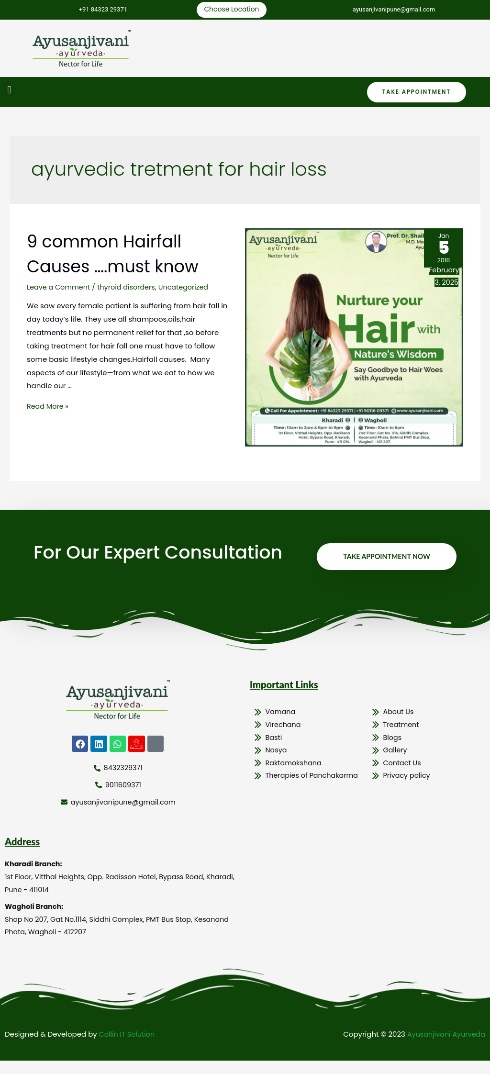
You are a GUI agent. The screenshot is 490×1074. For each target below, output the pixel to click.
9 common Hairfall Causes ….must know (125, 254)
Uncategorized (190, 288)
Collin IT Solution (128, 1048)
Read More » (48, 408)
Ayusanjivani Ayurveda (444, 1048)
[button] (9, 91)
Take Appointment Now (384, 562)
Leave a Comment (60, 288)
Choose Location (230, 10)
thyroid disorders (130, 288)
